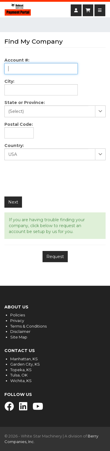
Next (13, 202)
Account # (16, 60)
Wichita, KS (21, 380)
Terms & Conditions (28, 326)
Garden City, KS (25, 364)
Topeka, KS (21, 369)
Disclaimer (20, 331)
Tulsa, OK (19, 375)
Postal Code (18, 124)
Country (13, 145)
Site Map (18, 337)
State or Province (24, 102)
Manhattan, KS (24, 358)
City (8, 81)
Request (55, 256)
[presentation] (49, 179)
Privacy (17, 320)
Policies (17, 315)
